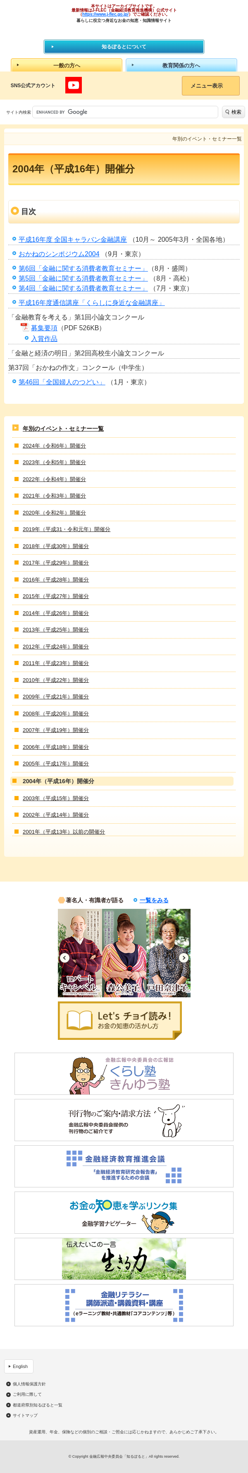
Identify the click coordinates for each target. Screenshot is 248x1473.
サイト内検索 (18, 112)
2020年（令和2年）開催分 (54, 513)
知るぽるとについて (124, 47)
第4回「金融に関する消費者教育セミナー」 (83, 288)
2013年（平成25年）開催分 (56, 630)
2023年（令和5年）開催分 (54, 462)
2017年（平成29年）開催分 (56, 563)
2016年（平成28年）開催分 (56, 580)
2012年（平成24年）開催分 (56, 647)
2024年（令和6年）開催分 (54, 446)
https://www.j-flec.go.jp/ (105, 14)
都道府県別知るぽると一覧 (37, 1405)
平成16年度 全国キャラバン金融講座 (73, 239)
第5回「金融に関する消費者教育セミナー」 (83, 278)
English (20, 1366)
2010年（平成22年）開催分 (56, 680)
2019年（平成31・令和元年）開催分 (66, 529)
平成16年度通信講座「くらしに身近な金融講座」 (92, 302)
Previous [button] (64, 958)
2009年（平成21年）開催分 (56, 697)
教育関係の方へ (181, 65)
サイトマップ (25, 1415)
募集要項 (44, 327)
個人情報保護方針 (29, 1384)
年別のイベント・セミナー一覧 (63, 428)
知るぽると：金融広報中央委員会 (124, 31)
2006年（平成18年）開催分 (56, 747)
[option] (80, 953)
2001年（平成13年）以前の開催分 (64, 832)
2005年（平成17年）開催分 (56, 763)
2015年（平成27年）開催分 (56, 596)
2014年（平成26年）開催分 (56, 613)
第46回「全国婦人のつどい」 (62, 382)
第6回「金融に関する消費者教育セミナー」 (83, 268)
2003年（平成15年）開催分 (56, 798)
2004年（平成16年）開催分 (58, 781)
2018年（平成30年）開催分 (56, 546)
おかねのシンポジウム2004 (59, 253)
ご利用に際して (27, 1394)
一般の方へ (66, 65)
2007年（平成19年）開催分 (56, 730)
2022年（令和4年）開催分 (54, 479)
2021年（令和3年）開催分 (54, 496)
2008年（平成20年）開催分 (56, 713)
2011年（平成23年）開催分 (56, 663)
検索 (236, 112)
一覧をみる (154, 900)
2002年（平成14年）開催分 (56, 815)
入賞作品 (44, 338)
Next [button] (183, 958)
